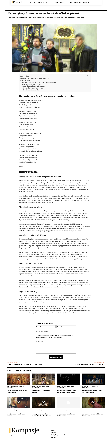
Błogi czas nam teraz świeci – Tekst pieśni (16, 391)
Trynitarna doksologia (31, 90)
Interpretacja (25, 80)
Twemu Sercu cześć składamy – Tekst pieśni (92, 416)
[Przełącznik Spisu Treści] (87, 75)
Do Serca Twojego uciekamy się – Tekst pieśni (91, 392)
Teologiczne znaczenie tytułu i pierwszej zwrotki (39, 82)
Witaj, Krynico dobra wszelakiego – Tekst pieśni (41, 417)
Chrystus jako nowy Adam (32, 84)
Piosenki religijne (21, 17)
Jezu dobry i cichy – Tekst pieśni (43, 391)
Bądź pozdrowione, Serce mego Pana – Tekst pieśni (68, 391)
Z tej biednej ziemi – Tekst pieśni (18, 416)
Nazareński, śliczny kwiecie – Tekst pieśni (90, 364)
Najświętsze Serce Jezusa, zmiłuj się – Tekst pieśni (24, 364)
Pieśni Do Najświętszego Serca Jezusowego (40, 17)
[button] (98, 2)
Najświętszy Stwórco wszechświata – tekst (35, 78)
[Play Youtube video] (54, 48)
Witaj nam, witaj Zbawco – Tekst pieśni (68, 416)
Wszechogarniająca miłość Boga (34, 86)
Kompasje (12, 17)
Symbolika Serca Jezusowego (33, 88)
